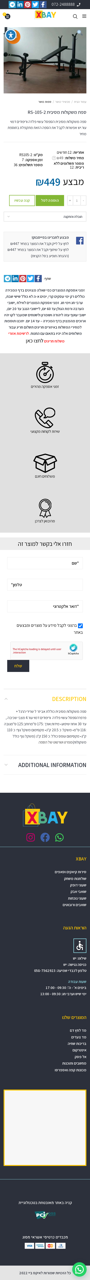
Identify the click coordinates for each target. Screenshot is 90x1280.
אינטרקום (79, 1050)
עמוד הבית (80, 102)
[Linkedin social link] (15, 279)
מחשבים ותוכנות (74, 1063)
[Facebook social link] (38, 279)
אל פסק (80, 1056)
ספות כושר (44, 102)
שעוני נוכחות (77, 898)
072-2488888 (67, 4)
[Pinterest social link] (23, 279)
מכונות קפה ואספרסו (70, 1070)
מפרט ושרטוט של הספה (55, 742)
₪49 (60, 158)
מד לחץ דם (78, 1030)
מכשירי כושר (62, 102)
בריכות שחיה (77, 1043)
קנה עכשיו (22, 200)
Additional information (52, 765)
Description (69, 699)
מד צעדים (78, 1037)
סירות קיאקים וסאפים (70, 871)
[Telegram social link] (7, 279)
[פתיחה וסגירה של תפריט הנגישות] (11, 35)
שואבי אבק (78, 891)
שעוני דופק (78, 885)
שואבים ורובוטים (74, 904)
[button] (79, 1269)
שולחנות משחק (75, 878)
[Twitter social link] (30, 279)
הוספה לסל (50, 200)
